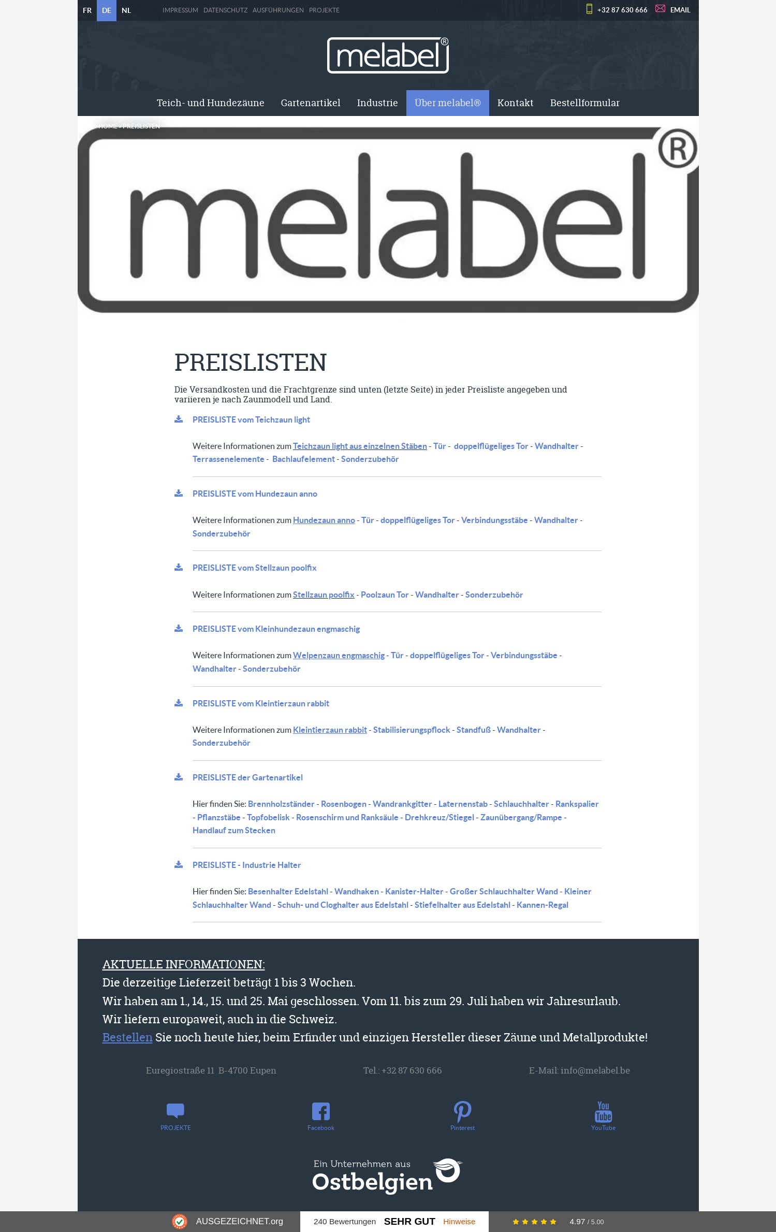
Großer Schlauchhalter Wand (504, 891)
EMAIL (680, 10)
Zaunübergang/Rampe (521, 817)
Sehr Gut (409, 1221)
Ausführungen (278, 10)
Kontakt (515, 102)
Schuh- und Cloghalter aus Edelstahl (342, 904)
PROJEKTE (324, 10)
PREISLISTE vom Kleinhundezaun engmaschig (276, 628)
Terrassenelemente (229, 458)
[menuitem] (211, 103)
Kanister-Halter (414, 891)
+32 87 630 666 (622, 10)
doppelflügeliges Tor (491, 446)
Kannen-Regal (542, 904)
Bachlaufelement (303, 458)
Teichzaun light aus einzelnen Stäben (360, 446)
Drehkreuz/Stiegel (439, 817)
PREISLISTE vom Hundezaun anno (255, 493)
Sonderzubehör (370, 458)
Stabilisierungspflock (411, 729)
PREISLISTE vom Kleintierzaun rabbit (261, 703)
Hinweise (459, 1221)
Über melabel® (448, 102)
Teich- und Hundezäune (211, 102)
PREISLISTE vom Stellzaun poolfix (255, 567)
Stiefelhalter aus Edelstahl (462, 904)
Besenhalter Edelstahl (288, 891)
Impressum (180, 10)
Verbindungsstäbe (494, 520)
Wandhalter (557, 446)
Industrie (377, 102)
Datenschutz (225, 10)
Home (108, 126)
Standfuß (474, 729)
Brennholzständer (281, 803)
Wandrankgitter (402, 803)
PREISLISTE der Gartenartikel (248, 777)
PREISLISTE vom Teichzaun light (251, 419)
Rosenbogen (344, 803)
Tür (439, 446)
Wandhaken (356, 891)
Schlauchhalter (521, 803)
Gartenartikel (311, 102)
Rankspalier (577, 803)
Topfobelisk (268, 817)
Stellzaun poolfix (324, 594)
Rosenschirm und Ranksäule (347, 817)
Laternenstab (463, 803)
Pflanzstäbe (219, 817)
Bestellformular (585, 102)
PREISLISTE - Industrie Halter (247, 864)
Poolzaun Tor (385, 594)
